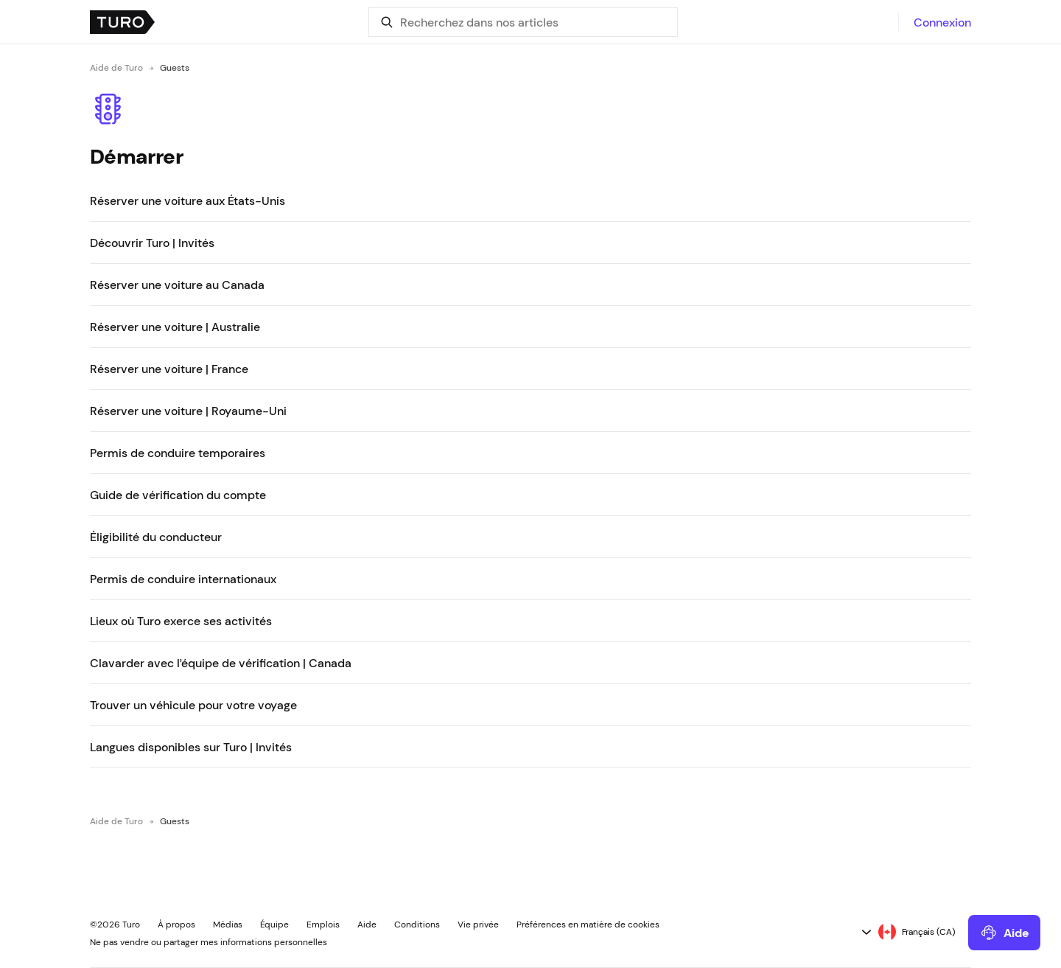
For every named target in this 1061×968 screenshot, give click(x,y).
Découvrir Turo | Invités (152, 242)
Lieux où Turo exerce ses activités (181, 620)
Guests (174, 68)
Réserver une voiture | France (169, 368)
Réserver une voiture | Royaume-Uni (188, 410)
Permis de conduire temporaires (177, 452)
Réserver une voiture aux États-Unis (187, 200)
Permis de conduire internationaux (183, 578)
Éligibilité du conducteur (156, 536)
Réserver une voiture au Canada (177, 284)
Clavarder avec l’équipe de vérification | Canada (220, 662)
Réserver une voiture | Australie (175, 326)
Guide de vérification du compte (178, 494)
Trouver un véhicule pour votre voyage (193, 704)
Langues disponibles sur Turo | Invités (191, 746)
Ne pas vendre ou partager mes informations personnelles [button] (208, 942)
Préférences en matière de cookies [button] (588, 924)
